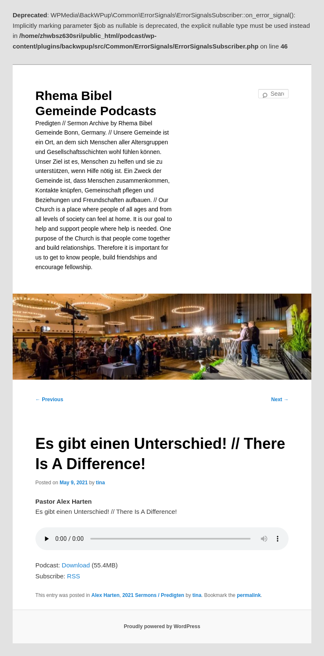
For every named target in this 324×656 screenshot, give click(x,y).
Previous (49, 399)
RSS (73, 576)
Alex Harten (106, 595)
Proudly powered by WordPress (162, 626)
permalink (249, 595)
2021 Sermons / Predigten (153, 595)
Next (280, 399)
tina (100, 483)
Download (76, 565)
